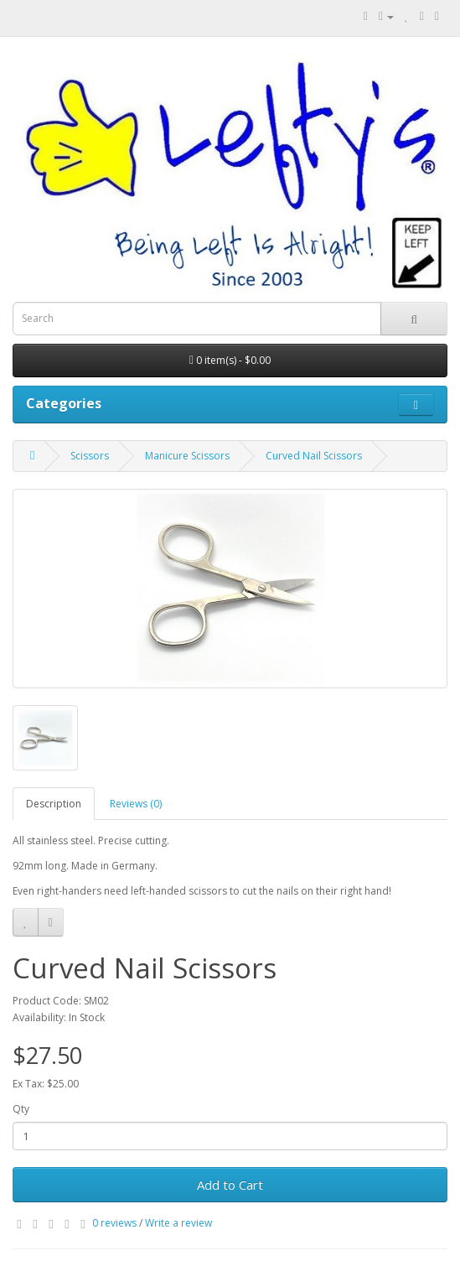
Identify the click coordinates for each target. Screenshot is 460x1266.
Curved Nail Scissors (314, 456)
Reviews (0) (136, 803)
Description (53, 803)
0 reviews (114, 1223)
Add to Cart (230, 1184)
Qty (21, 1109)
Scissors (89, 456)
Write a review (178, 1223)
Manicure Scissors (187, 456)
